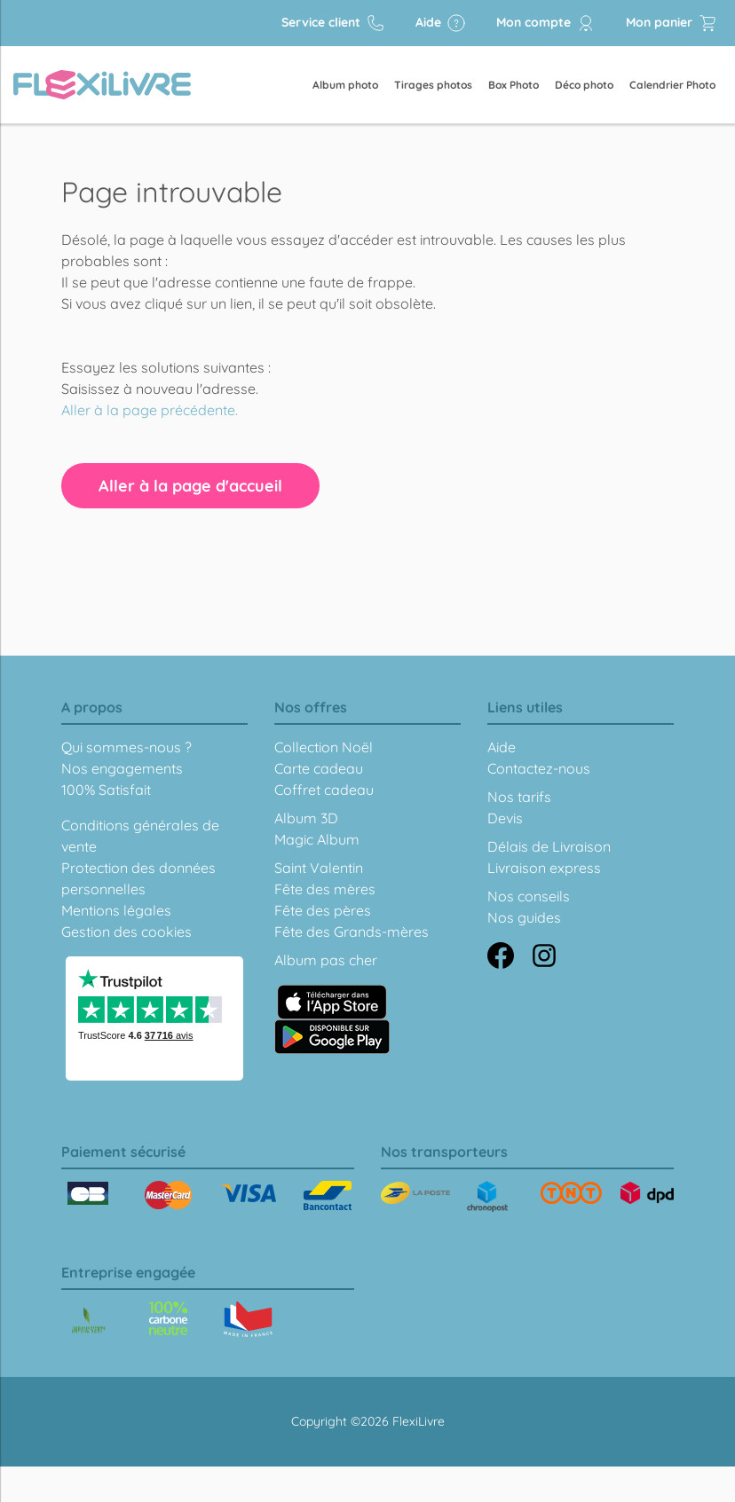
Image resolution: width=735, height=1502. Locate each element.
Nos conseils (528, 896)
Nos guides (524, 917)
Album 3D (306, 818)
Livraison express (544, 868)
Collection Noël (323, 747)
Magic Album (317, 839)
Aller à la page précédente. (149, 410)
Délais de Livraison (549, 846)
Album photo (345, 84)
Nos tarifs (519, 797)
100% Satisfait (106, 789)
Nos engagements (122, 768)
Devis (505, 818)
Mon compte (546, 23)
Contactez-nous (538, 768)
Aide (440, 23)
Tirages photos (433, 84)
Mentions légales (116, 910)
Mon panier (671, 23)
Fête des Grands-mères (351, 931)
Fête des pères (322, 910)
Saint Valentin (318, 868)
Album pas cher (325, 960)
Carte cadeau (318, 768)
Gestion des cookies (126, 931)
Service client (333, 23)
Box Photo (513, 84)
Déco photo (584, 84)
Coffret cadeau (324, 789)
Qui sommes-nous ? (126, 747)
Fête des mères (324, 889)
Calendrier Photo (672, 84)
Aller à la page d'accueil (190, 486)
